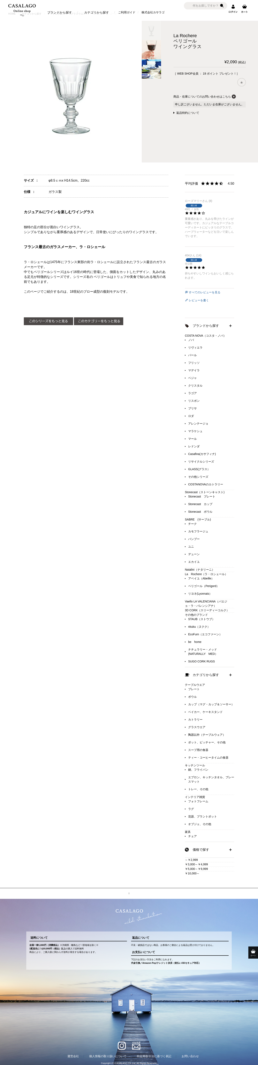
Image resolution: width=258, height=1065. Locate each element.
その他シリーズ (198, 476)
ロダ (191, 416)
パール (192, 355)
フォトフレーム (198, 801)
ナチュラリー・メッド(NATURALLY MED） (203, 651)
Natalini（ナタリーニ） (200, 569)
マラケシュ (195, 431)
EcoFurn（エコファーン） (205, 634)
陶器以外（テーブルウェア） (207, 734)
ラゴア (192, 393)
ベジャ (192, 378)
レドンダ (194, 446)
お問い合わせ (190, 1056)
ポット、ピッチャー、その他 (207, 742)
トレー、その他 (198, 789)
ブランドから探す (59, 12)
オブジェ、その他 (199, 824)
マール (192, 438)
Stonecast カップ (200, 504)
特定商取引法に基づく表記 (154, 1056)
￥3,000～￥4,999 (196, 864)
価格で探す (201, 849)
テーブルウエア (195, 684)
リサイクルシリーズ (201, 461)
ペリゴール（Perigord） (203, 586)
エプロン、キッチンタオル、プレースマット (211, 779)
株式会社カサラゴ (153, 12)
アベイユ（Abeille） (201, 578)
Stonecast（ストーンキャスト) (205, 492)
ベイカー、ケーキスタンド (205, 712)
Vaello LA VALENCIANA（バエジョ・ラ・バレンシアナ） (206, 603)
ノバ (191, 340)
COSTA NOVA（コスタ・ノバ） (205, 335)
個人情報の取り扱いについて (108, 1056)
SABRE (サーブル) (198, 519)
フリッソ (194, 362)
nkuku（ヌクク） (199, 626)
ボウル (192, 696)
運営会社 (73, 1056)
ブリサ (192, 408)
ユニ (191, 546)
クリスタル (195, 385)
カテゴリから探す (96, 12)
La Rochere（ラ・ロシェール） (206, 574)
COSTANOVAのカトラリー (205, 484)
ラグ (191, 809)
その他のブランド (196, 614)
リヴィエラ (195, 347)
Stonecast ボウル (200, 511)
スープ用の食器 (198, 750)
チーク (192, 523)
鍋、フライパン (198, 769)
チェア (192, 836)
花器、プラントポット (202, 816)
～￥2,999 (191, 859)
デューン (194, 554)
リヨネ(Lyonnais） (200, 593)
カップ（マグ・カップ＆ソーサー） (211, 704)
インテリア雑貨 (195, 797)
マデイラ (194, 370)
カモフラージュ (198, 531)
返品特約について (187, 112)
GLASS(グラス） (199, 469)
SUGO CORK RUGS (201, 661)
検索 (222, 6)
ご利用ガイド (126, 12)
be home (195, 642)
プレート (194, 689)
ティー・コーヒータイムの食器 (208, 757)
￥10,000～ (192, 873)
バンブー (194, 539)
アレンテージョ (198, 423)
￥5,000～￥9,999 (196, 868)
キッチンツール (195, 765)
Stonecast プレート (201, 496)
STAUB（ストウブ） (201, 619)
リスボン (194, 400)
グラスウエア (196, 727)
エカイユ (194, 561)
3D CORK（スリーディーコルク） (207, 610)
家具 (188, 832)
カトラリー (195, 719)
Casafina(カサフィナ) (202, 454)
